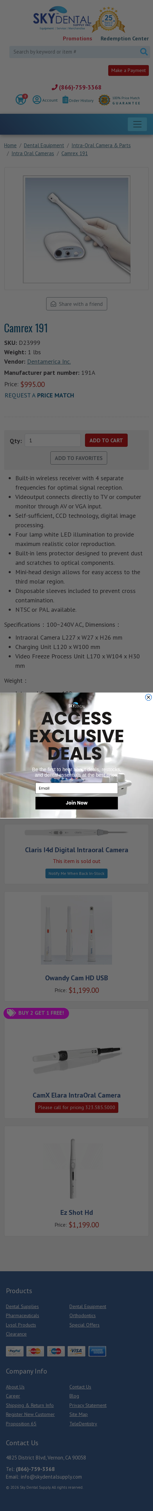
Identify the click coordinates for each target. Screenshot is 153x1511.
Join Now (76, 803)
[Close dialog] (148, 697)
